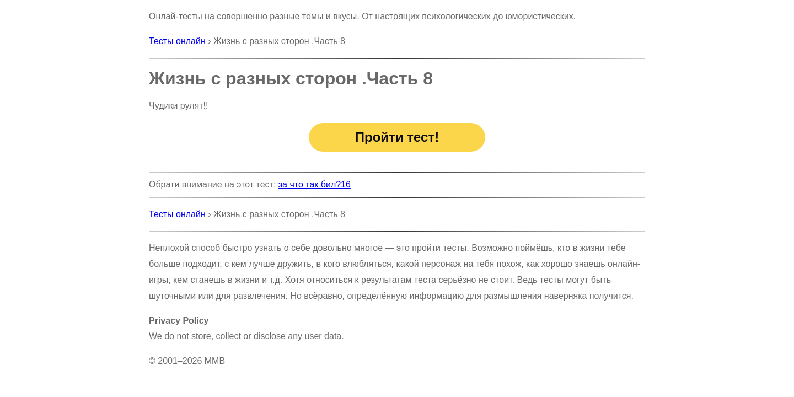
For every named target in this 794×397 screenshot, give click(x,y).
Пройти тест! (397, 137)
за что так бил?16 (314, 184)
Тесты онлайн (177, 41)
